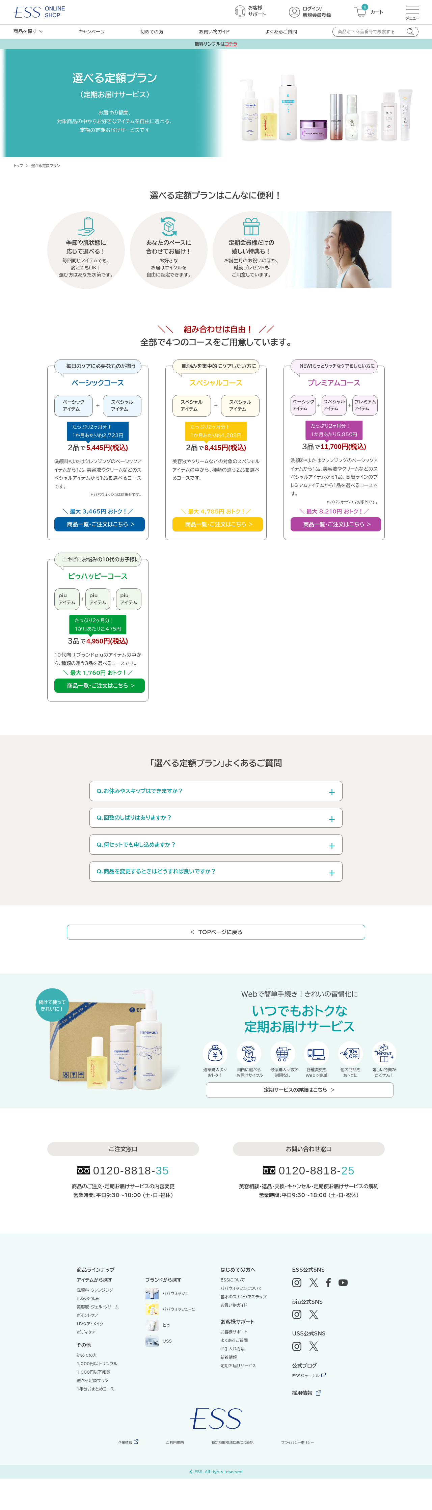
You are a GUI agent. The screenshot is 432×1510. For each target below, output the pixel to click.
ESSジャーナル (306, 1407)
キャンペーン (91, 31)
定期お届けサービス (238, 1397)
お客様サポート (234, 1363)
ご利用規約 (173, 1474)
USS (158, 1372)
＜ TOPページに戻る (217, 955)
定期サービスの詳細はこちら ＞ (300, 1118)
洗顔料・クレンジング (95, 1321)
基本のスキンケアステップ (244, 1328)
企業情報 (126, 1474)
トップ (18, 165)
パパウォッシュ (166, 1324)
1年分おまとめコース (95, 1420)
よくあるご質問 (281, 31)
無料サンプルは (216, 44)
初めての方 (151, 31)
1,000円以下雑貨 (93, 1403)
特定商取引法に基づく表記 (230, 1474)
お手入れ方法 (233, 1380)
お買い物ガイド (214, 31)
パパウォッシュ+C (170, 1340)
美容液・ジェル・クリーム (98, 1338)
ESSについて (233, 1311)
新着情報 (229, 1388)
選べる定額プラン (92, 1412)
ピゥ (157, 1356)
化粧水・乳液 (88, 1330)
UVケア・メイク (90, 1355)
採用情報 (302, 1424)
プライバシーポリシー (295, 1474)
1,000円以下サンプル (97, 1395)
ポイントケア (87, 1347)
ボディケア (86, 1363)
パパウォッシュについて (241, 1320)
